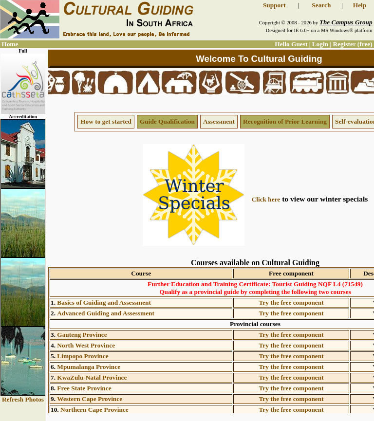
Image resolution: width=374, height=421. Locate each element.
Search (321, 5)
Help (359, 5)
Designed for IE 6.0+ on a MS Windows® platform (318, 30)
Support (274, 5)
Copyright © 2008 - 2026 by (316, 22)
